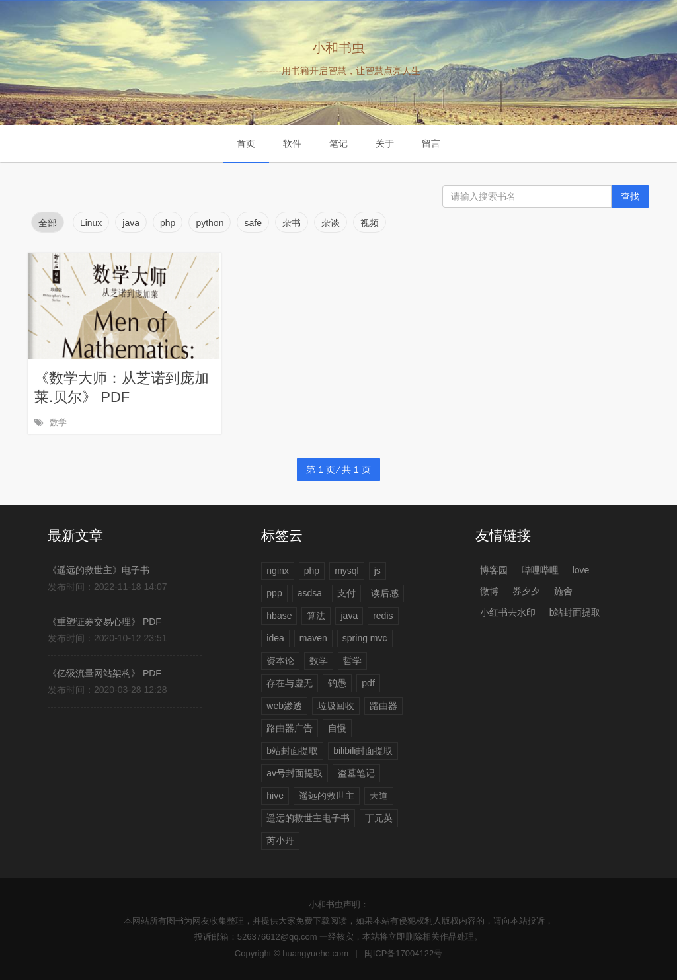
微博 (489, 591)
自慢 (337, 728)
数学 (58, 422)
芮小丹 (280, 840)
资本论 (280, 660)
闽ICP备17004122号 (403, 953)
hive (275, 795)
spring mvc (364, 638)
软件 (292, 143)
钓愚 (337, 683)
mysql (347, 570)
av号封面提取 (294, 773)
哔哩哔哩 (540, 570)
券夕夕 (526, 591)
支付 (346, 593)
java (349, 615)
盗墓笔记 (356, 773)
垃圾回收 (335, 705)
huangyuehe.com (315, 953)
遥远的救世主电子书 (308, 818)
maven (313, 638)
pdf (368, 683)
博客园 (494, 570)
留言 (431, 143)
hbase (279, 615)
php (311, 570)
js (377, 570)
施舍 (563, 591)
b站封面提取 (292, 750)
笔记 (338, 143)
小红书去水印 (508, 612)
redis (383, 615)
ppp (274, 593)
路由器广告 (289, 728)
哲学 (352, 660)
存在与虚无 (289, 683)
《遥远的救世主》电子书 (98, 570)
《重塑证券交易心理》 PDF (104, 621)
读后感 (385, 593)
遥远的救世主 (326, 795)
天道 (379, 795)
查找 (630, 196)
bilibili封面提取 (363, 750)
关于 (385, 143)
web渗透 (284, 705)
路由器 (383, 705)
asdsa (310, 593)
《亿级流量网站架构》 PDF (104, 673)
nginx (277, 570)
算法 (316, 615)
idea (275, 638)
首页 (246, 143)
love (581, 570)
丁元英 (379, 818)
